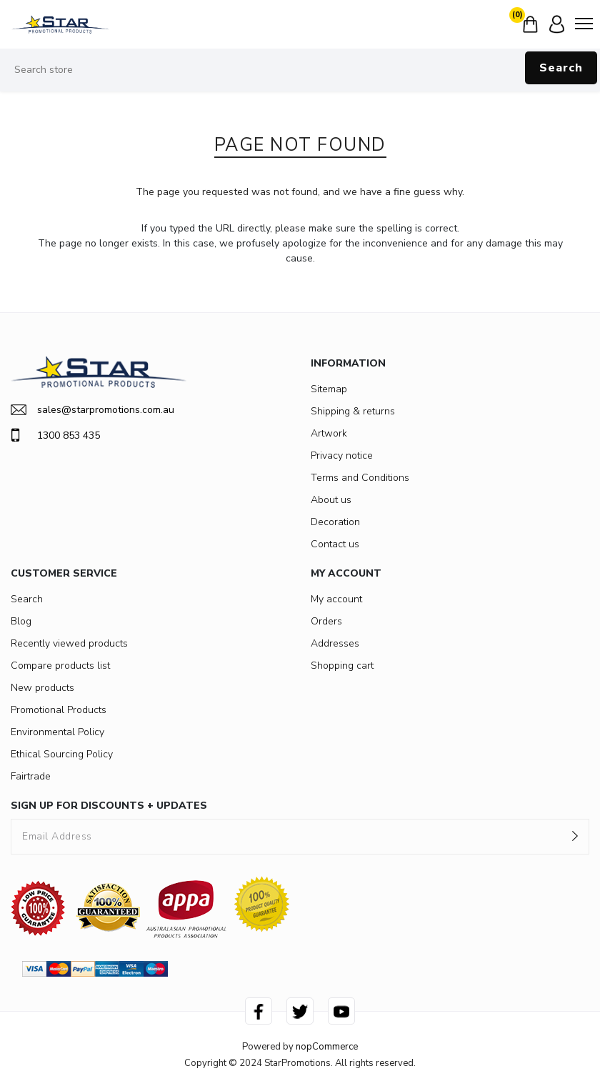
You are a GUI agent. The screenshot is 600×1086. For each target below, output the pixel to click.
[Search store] (300, 70)
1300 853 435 (55, 435)
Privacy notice (342, 455)
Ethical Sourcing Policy (62, 754)
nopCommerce (327, 1046)
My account (336, 599)
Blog (21, 621)
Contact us (335, 544)
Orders (326, 621)
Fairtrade (31, 776)
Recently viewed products (69, 643)
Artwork (329, 433)
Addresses (335, 643)
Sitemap (329, 389)
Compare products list (60, 665)
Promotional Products (58, 710)
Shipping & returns (353, 411)
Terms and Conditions (360, 477)
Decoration (335, 522)
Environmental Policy (57, 732)
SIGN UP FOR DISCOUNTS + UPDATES (109, 805)
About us (331, 500)
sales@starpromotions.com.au (92, 410)
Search (561, 68)
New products (42, 687)
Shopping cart (342, 665)
